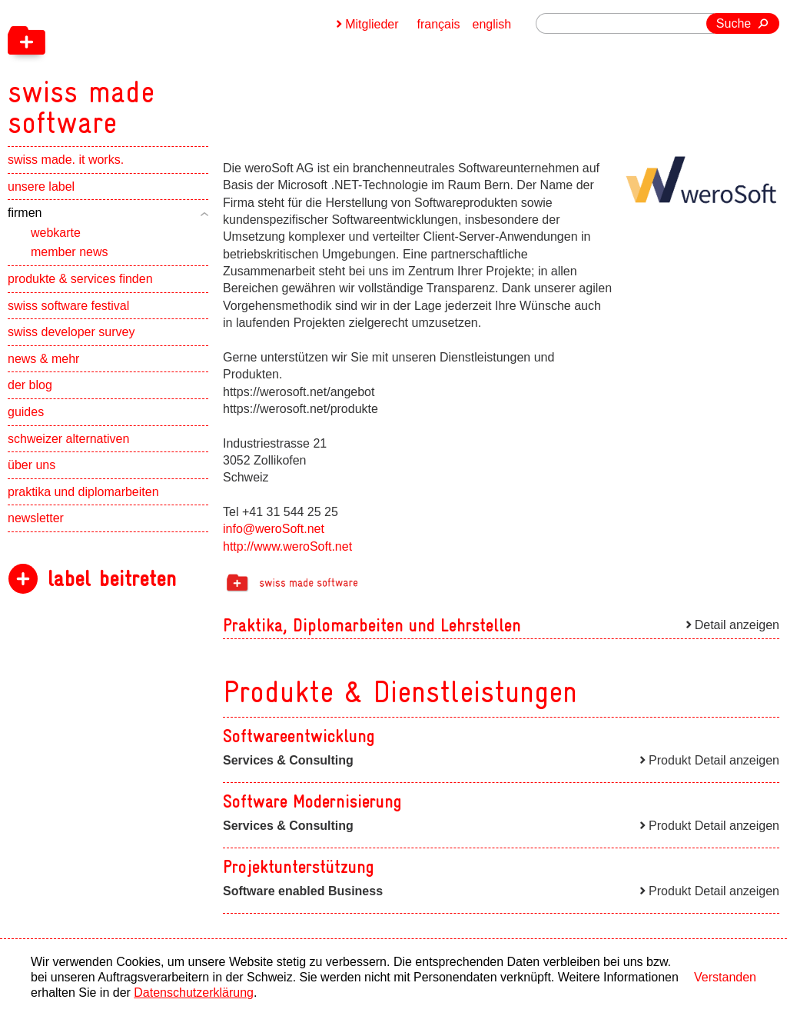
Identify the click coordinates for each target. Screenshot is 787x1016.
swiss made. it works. (66, 159)
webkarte (56, 232)
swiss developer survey (71, 331)
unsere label (41, 186)
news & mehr (43, 358)
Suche (733, 23)
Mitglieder (371, 24)
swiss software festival (68, 305)
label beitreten (112, 579)
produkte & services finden (80, 278)
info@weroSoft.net (273, 528)
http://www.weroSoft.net (287, 546)
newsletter (36, 518)
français (438, 24)
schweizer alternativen (68, 438)
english (492, 24)
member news (69, 251)
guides (26, 411)
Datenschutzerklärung (194, 992)
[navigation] (161, 69)
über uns (31, 464)
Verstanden (725, 977)
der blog (30, 384)
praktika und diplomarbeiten (83, 491)
